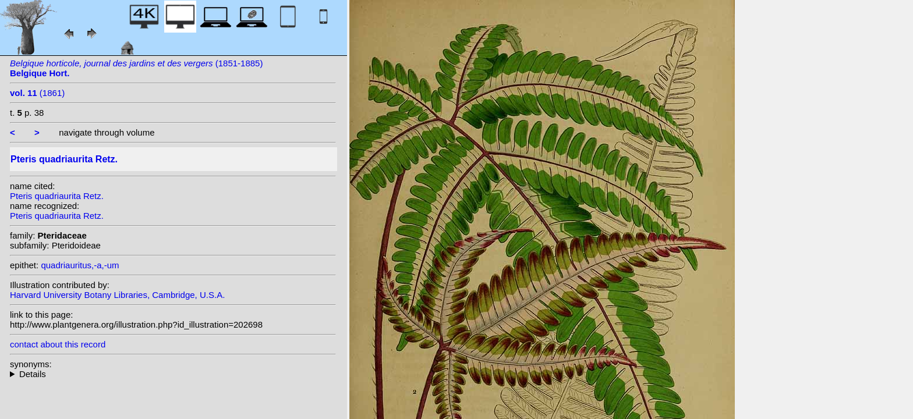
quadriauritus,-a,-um (80, 265)
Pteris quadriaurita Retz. (57, 196)
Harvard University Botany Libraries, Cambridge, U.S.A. (117, 295)
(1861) (37, 93)
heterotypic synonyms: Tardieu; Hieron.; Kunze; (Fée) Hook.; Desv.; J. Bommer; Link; (173, 374)
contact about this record (57, 344)
